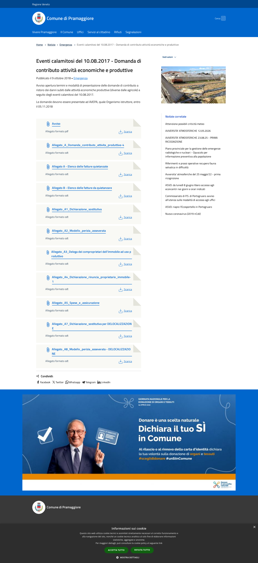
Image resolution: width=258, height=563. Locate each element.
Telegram (88, 382)
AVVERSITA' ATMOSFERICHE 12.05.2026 (188, 131)
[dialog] (129, 543)
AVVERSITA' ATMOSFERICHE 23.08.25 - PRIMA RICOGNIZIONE (191, 140)
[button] (129, 557)
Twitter (58, 382)
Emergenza (66, 45)
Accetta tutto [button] (116, 550)
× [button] (254, 527)
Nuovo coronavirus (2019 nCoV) (183, 214)
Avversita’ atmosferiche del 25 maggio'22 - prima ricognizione (192, 176)
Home (39, 45)
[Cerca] (222, 18)
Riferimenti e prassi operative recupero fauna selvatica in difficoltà (190, 165)
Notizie (51, 45)
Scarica (125, 132)
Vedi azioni (169, 57)
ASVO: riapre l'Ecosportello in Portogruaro (188, 207)
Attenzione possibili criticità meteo (184, 124)
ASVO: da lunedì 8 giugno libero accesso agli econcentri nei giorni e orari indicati (189, 187)
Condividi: (44, 376)
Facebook (43, 382)
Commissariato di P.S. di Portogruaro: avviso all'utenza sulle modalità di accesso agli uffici (190, 198)
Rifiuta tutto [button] (142, 550)
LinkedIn (103, 382)
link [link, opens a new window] (160, 543)
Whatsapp (72, 382)
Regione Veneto (41, 4)
